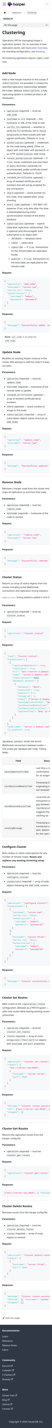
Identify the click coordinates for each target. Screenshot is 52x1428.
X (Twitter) (8, 1374)
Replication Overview (36, 47)
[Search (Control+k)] (47, 4)
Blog (5, 1399)
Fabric (5, 1349)
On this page (10, 25)
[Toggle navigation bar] (4, 4)
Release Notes (9, 1345)
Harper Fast (9, 1395)
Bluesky (7, 1379)
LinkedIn (8, 1370)
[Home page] (4, 13)
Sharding (40, 51)
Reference (7, 1340)
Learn (5, 1336)
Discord (7, 1365)
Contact (7, 1408)
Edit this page (11, 1317)
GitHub (7, 1404)
